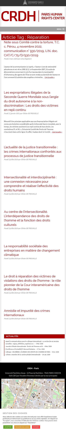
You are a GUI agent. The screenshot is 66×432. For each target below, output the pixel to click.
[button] (60, 29)
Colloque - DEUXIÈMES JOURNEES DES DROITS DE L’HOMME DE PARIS (28, 352)
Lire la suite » (50, 77)
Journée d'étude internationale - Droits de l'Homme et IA (24, 346)
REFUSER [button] (36, 427)
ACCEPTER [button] (8, 427)
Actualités (12, 336)
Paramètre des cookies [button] (22, 427)
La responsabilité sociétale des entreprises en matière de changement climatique (32, 250)
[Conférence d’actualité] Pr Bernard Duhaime (20, 349)
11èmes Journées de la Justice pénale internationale (23, 355)
